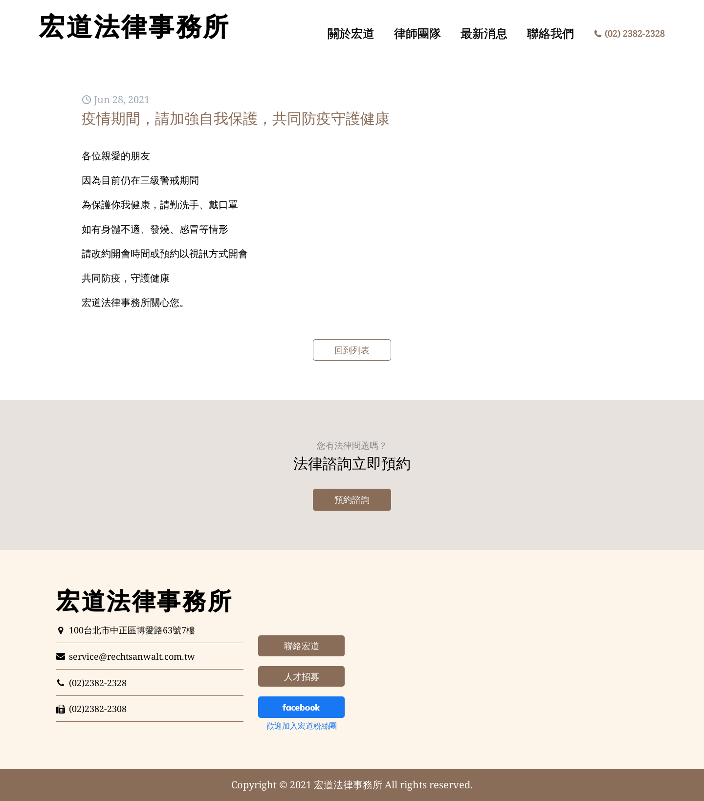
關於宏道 (351, 33)
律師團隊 (417, 33)
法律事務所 (134, 25)
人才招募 (301, 676)
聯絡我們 (550, 33)
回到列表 (352, 350)
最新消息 (484, 33)
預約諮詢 (352, 499)
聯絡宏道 (301, 645)
